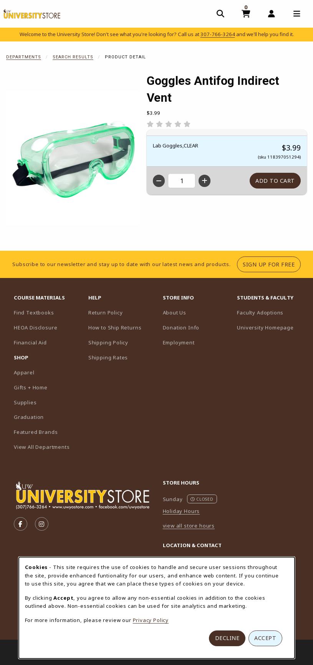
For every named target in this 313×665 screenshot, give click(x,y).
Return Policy (105, 312)
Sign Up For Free (271, 264)
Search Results (73, 57)
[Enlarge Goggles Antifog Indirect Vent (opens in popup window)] (73, 158)
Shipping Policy (108, 342)
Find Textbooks (34, 312)
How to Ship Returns (115, 327)
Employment (179, 342)
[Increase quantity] (204, 181)
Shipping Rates (108, 357)
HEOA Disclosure (35, 327)
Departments (23, 57)
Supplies (25, 402)
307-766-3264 (217, 34)
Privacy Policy (151, 620)
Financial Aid (30, 342)
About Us (175, 312)
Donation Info (181, 327)
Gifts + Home (31, 387)
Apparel (24, 372)
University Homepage (271, 327)
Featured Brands (36, 431)
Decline (227, 638)
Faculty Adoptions (271, 312)
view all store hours (189, 525)
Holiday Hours (181, 511)
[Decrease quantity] (159, 181)
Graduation (29, 417)
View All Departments (42, 446)
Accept (265, 638)
